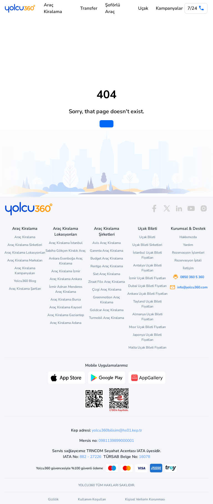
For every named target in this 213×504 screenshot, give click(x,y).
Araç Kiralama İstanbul (66, 243)
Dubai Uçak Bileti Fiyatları (147, 286)
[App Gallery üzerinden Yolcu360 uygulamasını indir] (146, 377)
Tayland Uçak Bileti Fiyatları (147, 304)
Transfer (88, 8)
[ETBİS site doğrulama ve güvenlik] (119, 400)
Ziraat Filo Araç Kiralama (106, 281)
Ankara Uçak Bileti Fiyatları (147, 293)
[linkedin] (179, 208)
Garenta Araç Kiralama (106, 250)
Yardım (188, 245)
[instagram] (204, 208)
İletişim (188, 268)
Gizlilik (53, 499)
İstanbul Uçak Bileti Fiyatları (147, 255)
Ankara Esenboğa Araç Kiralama (66, 261)
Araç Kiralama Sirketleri (24, 245)
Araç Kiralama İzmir (65, 271)
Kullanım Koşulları (92, 499)
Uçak (143, 8)
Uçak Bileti (147, 237)
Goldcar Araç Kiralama (106, 310)
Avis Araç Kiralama (106, 243)
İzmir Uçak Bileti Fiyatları (147, 278)
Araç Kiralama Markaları (24, 260)
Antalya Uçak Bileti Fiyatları (147, 268)
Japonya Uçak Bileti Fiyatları (147, 337)
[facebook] (154, 208)
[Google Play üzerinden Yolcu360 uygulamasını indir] (106, 377)
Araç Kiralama (53, 8)
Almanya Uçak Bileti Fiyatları (147, 316)
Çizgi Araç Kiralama (106, 289)
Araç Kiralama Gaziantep (65, 315)
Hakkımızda (188, 237)
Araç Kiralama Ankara (66, 279)
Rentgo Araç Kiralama (106, 266)
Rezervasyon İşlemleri (188, 252)
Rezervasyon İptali (188, 260)
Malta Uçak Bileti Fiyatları (147, 347)
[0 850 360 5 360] (195, 8)
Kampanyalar (169, 8)
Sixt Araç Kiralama (106, 274)
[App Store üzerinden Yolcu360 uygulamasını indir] (66, 377)
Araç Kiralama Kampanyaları (24, 270)
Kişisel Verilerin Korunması (145, 499)
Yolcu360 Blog (25, 281)
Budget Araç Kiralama (106, 258)
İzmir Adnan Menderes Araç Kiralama (65, 289)
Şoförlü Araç (112, 8)
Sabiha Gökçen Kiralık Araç (65, 250)
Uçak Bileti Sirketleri (147, 245)
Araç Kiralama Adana (65, 323)
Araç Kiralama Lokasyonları (24, 252)
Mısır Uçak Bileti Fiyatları (147, 327)
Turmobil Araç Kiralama (106, 318)
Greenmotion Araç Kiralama (106, 299)
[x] (167, 208)
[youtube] (191, 208)
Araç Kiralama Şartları (25, 288)
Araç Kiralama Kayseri (65, 307)
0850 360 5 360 (192, 277)
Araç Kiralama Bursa (65, 299)
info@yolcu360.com (192, 287)
